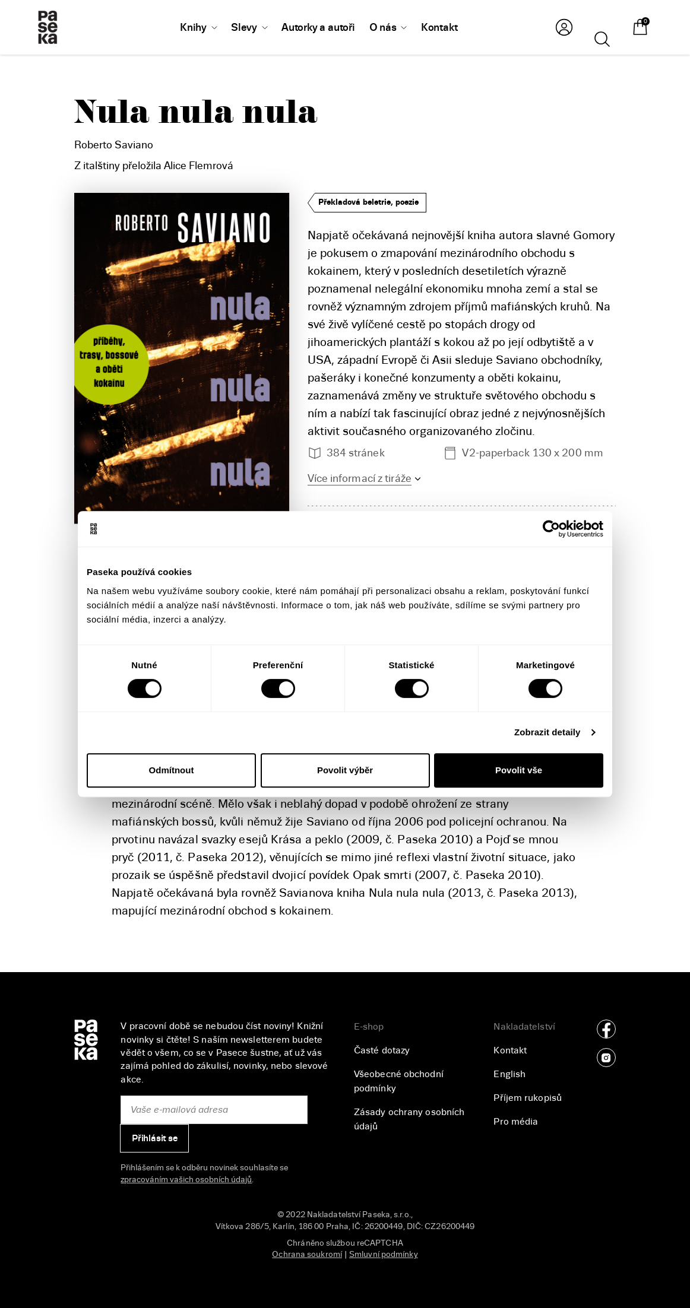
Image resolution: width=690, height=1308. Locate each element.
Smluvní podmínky (383, 1254)
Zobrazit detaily (547, 732)
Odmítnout (171, 770)
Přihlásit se (155, 1138)
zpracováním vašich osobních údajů (186, 1179)
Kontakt (510, 1050)
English (509, 1074)
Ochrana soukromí (307, 1254)
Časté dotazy (382, 1050)
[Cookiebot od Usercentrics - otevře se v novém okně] (551, 529)
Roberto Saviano (113, 145)
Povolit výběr (345, 770)
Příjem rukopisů (527, 1098)
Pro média (515, 1121)
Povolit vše (518, 770)
